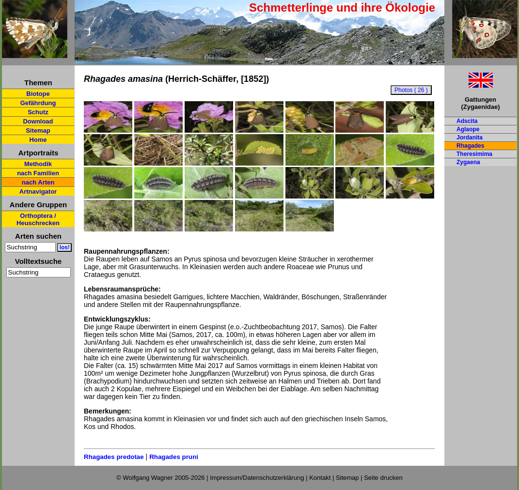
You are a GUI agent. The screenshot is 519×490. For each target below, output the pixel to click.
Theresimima (474, 154)
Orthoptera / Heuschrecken (38, 219)
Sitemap (38, 130)
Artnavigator (38, 191)
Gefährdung (38, 103)
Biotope (37, 93)
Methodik (38, 164)
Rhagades (470, 145)
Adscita (466, 121)
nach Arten (38, 182)
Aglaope (467, 129)
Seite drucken (383, 477)
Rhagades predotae (114, 456)
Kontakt (319, 477)
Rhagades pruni (173, 456)
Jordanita (469, 137)
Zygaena (468, 162)
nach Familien (38, 173)
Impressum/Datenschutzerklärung (257, 477)
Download (38, 121)
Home (38, 139)
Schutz (38, 112)
